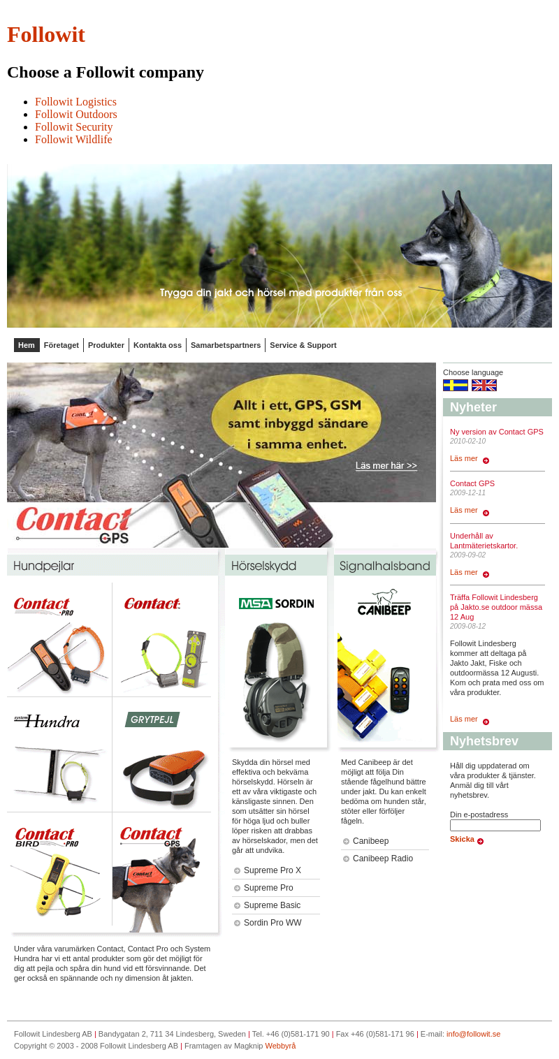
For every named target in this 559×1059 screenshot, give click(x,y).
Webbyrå (281, 1046)
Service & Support (303, 345)
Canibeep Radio (378, 858)
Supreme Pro (263, 888)
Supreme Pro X (267, 870)
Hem (26, 345)
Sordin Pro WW (268, 923)
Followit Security (74, 127)
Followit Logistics (76, 102)
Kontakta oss (157, 345)
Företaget (61, 345)
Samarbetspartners (226, 345)
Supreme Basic (267, 905)
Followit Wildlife (73, 139)
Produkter (106, 345)
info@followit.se (473, 1034)
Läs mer (469, 458)
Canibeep (366, 841)
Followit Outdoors (76, 114)
